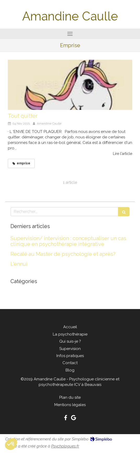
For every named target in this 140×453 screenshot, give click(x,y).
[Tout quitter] (70, 85)
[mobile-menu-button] (70, 34)
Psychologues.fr (65, 446)
